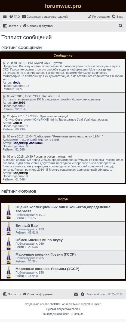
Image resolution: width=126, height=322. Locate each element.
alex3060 (19, 102)
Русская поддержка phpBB (63, 309)
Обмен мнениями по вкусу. (39, 240)
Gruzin (17, 122)
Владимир (20, 172)
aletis (16, 82)
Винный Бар (27, 225)
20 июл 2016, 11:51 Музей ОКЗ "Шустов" (33, 63)
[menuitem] (14, 16)
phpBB (54, 304)
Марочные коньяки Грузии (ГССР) (46, 254)
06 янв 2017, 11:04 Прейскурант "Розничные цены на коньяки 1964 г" (53, 136)
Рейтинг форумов (18, 192)
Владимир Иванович (28, 143)
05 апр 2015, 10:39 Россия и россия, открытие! (37, 156)
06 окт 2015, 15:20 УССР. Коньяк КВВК (31, 96)
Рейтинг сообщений (21, 48)
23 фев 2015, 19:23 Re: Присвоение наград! (35, 116)
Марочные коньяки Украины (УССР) (47, 269)
